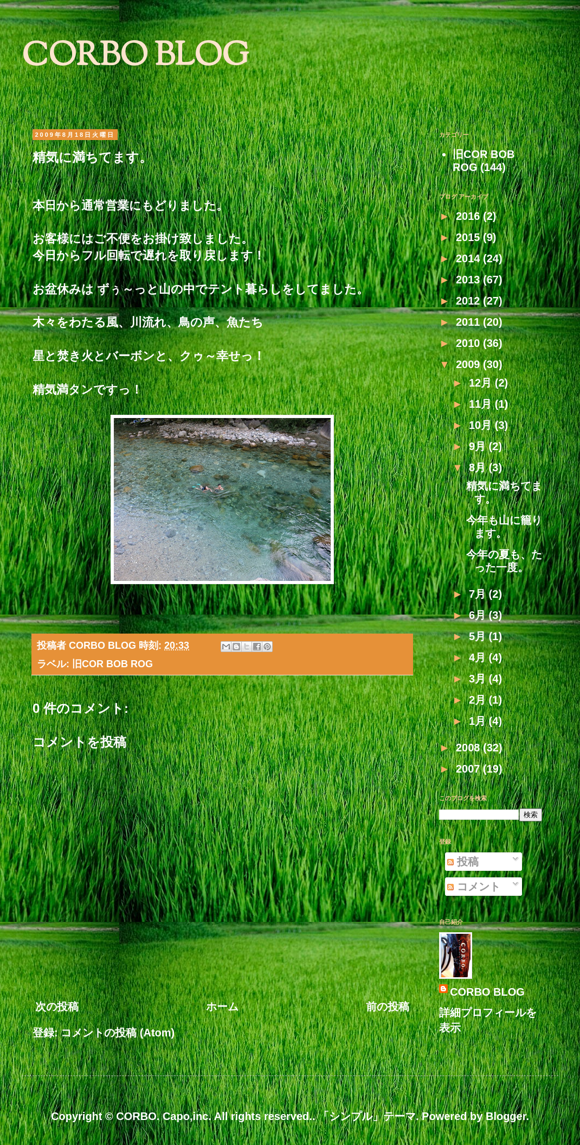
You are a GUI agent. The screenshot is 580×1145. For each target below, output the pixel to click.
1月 (479, 721)
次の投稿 (57, 1007)
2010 (469, 343)
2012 (469, 301)
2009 (469, 364)
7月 (479, 594)
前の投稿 (387, 1007)
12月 (482, 383)
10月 (482, 425)
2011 (469, 322)
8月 (479, 467)
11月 (482, 404)
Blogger (506, 1116)
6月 (479, 615)
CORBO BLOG (135, 57)
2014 (469, 258)
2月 (479, 700)
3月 (479, 679)
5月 (479, 636)
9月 (479, 446)
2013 (469, 280)
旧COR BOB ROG (112, 664)
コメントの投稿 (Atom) (118, 1033)
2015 (469, 237)
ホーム (222, 1007)
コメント (473, 887)
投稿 (463, 862)
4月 (479, 657)
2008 (469, 748)
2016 (469, 216)
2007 (469, 769)
